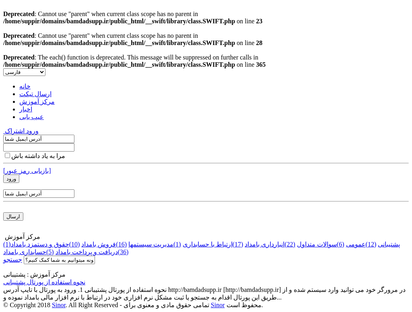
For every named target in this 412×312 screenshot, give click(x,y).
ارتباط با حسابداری (213, 244)
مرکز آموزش (37, 101)
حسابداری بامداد (28, 251)
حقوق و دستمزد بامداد (45, 244)
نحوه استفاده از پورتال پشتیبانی (44, 282)
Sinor (59, 305)
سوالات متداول (320, 244)
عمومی (361, 244)
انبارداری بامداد (270, 244)
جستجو (12, 259)
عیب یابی (31, 116)
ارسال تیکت (35, 93)
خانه (25, 86)
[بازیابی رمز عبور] (27, 170)
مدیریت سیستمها (154, 244)
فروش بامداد (104, 244)
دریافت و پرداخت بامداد (92, 251)
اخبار (25, 109)
